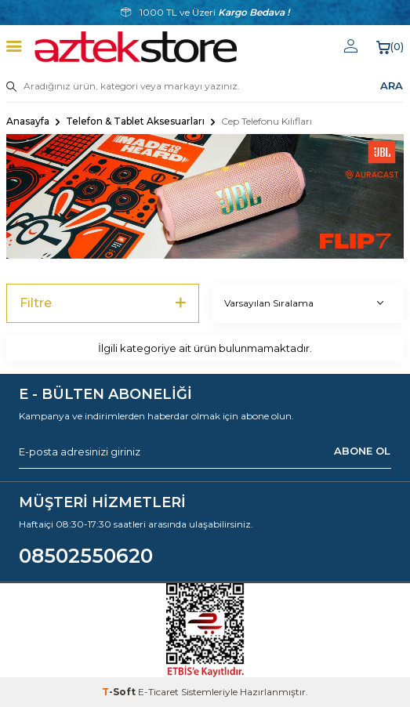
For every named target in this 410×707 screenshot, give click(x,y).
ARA (391, 85)
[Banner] (205, 196)
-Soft (120, 692)
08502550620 (86, 555)
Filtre (103, 303)
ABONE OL (362, 451)
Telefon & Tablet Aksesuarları (135, 121)
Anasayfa (27, 121)
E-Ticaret (158, 692)
